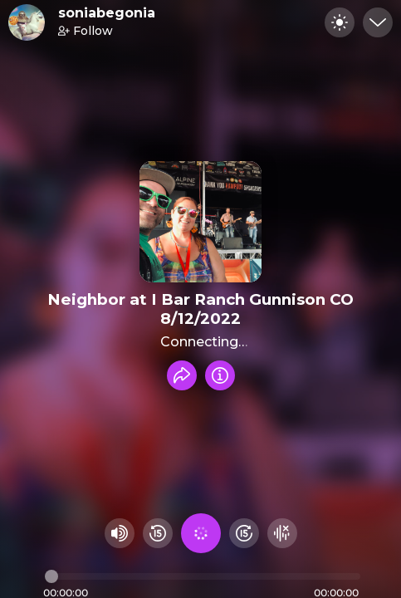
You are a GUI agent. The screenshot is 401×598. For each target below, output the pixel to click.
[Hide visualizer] (282, 533)
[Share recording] (182, 375)
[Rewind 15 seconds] (158, 533)
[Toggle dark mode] (340, 22)
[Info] (220, 375)
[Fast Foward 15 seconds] (244, 533)
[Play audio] (201, 533)
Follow (85, 30)
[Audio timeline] (202, 576)
